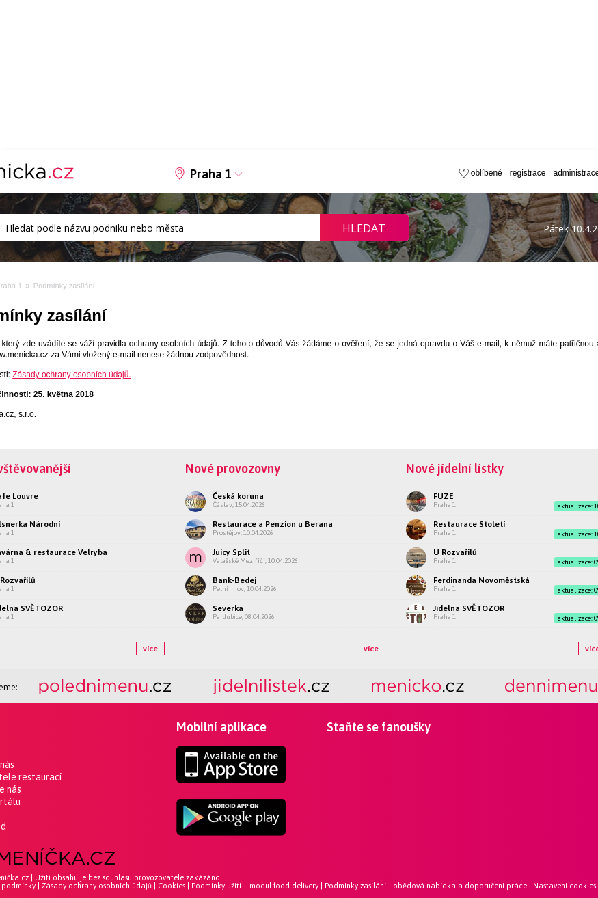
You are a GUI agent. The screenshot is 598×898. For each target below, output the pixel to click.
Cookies (171, 886)
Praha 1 (211, 174)
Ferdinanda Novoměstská (481, 580)
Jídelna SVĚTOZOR (468, 608)
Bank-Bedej (234, 580)
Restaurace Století (469, 524)
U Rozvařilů (455, 552)
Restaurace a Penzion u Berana (273, 524)
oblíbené (486, 173)
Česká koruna (238, 496)
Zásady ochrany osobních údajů (97, 886)
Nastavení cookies (564, 886)
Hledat (363, 228)
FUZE (443, 496)
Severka (228, 608)
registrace (528, 173)
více (150, 648)
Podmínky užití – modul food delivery (254, 886)
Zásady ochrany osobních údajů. (71, 374)
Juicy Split (231, 552)
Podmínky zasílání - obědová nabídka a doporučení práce (426, 886)
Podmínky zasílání (64, 286)
